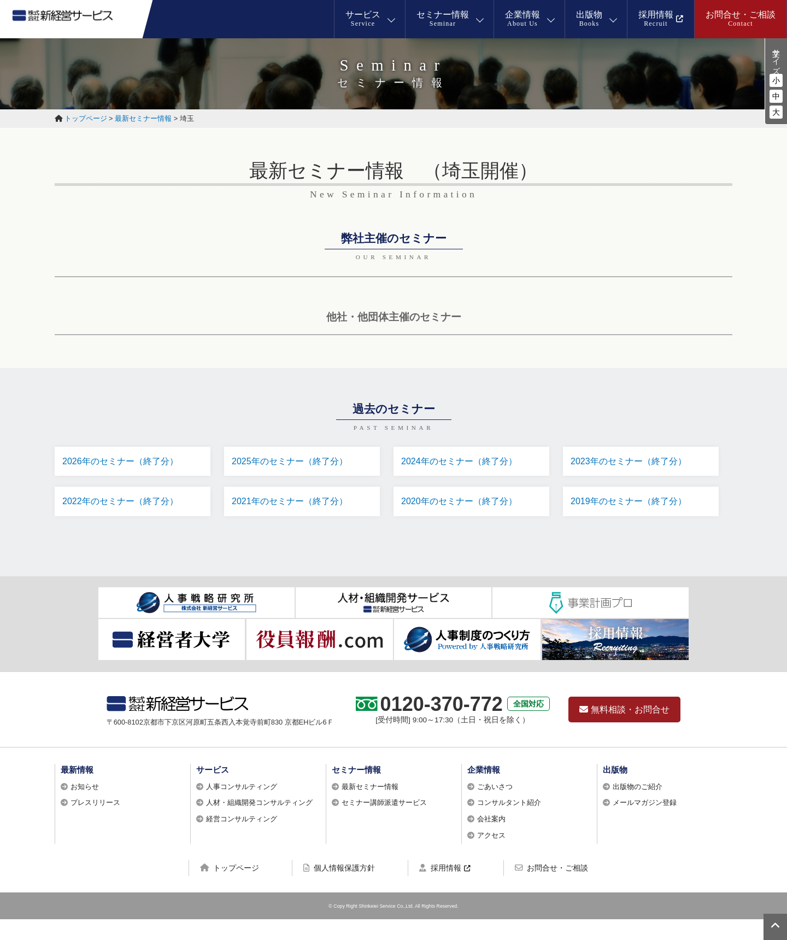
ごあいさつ (495, 807)
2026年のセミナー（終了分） (123, 461)
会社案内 (491, 839)
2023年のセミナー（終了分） (632, 461)
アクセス (491, 855)
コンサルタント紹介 (509, 823)
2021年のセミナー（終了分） (293, 508)
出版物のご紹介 (637, 807)
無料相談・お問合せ (624, 729)
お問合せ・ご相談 (551, 888)
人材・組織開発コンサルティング (259, 823)
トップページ (229, 888)
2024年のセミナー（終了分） (462, 461)
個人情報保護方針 (339, 888)
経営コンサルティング (241, 839)
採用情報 (440, 888)
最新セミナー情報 (370, 807)
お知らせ (85, 807)
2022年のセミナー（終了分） (123, 508)
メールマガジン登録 (645, 823)
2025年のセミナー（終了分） (293, 461)
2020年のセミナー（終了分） (462, 508)
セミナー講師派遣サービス (384, 823)
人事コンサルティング (241, 807)
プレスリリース (95, 823)
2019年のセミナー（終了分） (632, 508)
